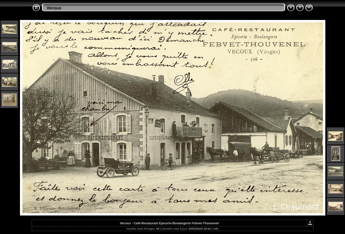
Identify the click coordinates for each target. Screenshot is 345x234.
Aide (215, 228)
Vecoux (54, 8)
